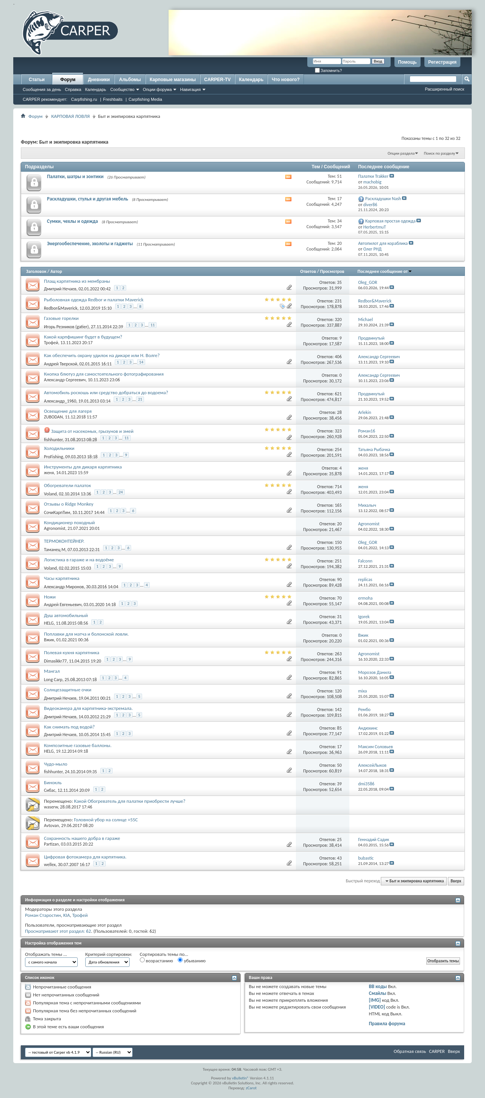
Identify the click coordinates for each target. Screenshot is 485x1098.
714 (338, 486)
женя (49, 472)
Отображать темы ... (46, 954)
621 (338, 393)
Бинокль (53, 782)
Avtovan (51, 825)
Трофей (51, 342)
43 (339, 858)
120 (338, 691)
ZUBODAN (53, 417)
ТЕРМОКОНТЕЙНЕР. (64, 541)
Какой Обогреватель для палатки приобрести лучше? (129, 801)
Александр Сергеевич (65, 379)
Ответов (308, 271)
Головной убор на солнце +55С (106, 819)
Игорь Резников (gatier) (66, 326)
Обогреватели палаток (67, 485)
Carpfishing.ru (84, 99)
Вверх (456, 881)
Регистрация (442, 62)
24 (121, 492)
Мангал (52, 671)
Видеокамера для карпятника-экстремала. (88, 708)
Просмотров (332, 271)
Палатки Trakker (373, 176)
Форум (67, 79)
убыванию (191, 960)
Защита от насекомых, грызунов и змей (92, 431)
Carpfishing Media (145, 99)
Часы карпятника (61, 578)
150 (338, 542)
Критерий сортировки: (108, 954)
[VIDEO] (377, 1007)
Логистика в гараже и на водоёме (79, 559)
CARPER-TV (217, 79)
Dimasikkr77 (55, 661)
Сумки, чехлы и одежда (72, 221)
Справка (73, 89)
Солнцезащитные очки (67, 689)
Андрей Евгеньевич (62, 604)
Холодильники (59, 448)
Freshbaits (112, 99)
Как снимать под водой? (69, 727)
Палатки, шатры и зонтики (75, 176)
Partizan (51, 844)
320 (338, 319)
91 (339, 672)
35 (339, 282)
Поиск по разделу (439, 153)
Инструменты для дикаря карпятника (83, 467)
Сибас (49, 790)
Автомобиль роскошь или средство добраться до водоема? (106, 392)
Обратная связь (410, 1051)
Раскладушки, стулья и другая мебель (87, 199)
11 (152, 325)
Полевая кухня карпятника (71, 652)
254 (338, 449)
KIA (66, 915)
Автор (56, 271)
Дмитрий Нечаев (60, 288)
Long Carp (53, 679)
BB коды (378, 986)
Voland (50, 494)
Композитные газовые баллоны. (77, 745)
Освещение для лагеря (68, 411)
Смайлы (377, 993)
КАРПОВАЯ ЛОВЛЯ (70, 116)
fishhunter (53, 439)
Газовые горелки (61, 318)
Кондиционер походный (69, 522)
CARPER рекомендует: (45, 99)
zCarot (251, 1087)
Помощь (407, 62)
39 (339, 783)
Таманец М (54, 549)
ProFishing (53, 456)
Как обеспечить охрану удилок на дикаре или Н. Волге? (102, 355)
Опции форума (157, 89)
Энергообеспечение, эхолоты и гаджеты (90, 243)
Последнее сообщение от (385, 271)
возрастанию (156, 960)
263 (338, 653)
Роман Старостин (43, 915)
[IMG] (375, 1000)
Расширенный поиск (444, 89)
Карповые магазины (173, 79)
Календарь (95, 89)
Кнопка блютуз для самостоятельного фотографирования (104, 374)
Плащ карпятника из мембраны (77, 281)
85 (339, 728)
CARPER (437, 1051)
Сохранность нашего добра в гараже (82, 838)
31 (339, 616)
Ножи (50, 597)
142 (338, 709)
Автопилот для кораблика (383, 243)
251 (338, 561)
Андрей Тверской (60, 364)
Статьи (37, 79)
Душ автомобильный (66, 615)
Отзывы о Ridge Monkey (68, 504)
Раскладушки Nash (383, 198)
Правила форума (387, 1023)
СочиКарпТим (57, 512)
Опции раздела (401, 153)
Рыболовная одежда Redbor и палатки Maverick (94, 299)
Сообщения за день (42, 89)
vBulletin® (240, 1078)
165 (338, 505)
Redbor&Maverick (60, 308)
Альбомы (130, 79)
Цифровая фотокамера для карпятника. (85, 857)
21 (140, 399)
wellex (50, 864)
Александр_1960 (60, 401)
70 (339, 598)
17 (339, 746)
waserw (51, 807)
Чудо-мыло (55, 764)
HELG (49, 623)
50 (339, 765)
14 (141, 362)
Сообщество (122, 89)
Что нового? (285, 79)
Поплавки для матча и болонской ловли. (86, 634)
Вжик (49, 639)
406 (338, 356)
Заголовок (36, 271)
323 (338, 431)
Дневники (99, 79)
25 (339, 839)
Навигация (190, 89)
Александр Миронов (64, 586)
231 (338, 301)
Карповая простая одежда (390, 221)
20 (339, 523)
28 (339, 412)
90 (339, 579)
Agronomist (54, 528)
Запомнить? (328, 71)
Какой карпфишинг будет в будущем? (83, 337)
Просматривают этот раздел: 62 (58, 931)
